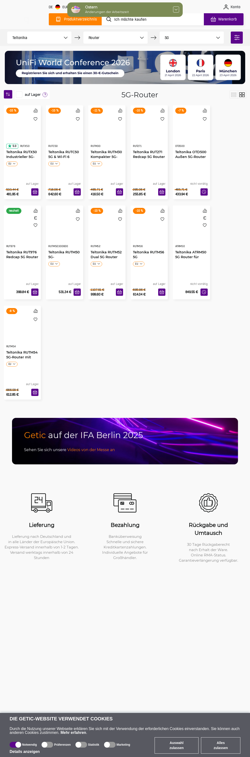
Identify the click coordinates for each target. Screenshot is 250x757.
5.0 (12, 146)
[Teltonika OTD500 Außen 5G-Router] (191, 131)
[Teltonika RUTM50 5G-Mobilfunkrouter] (64, 231)
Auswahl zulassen (176, 745)
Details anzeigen (25, 752)
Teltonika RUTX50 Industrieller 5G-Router (21, 157)
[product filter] (34, 38)
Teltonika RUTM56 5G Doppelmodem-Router (148, 257)
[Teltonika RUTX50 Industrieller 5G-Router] (22, 131)
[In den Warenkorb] (34, 192)
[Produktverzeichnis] (75, 19)
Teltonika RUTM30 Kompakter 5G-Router (106, 157)
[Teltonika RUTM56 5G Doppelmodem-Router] (149, 231)
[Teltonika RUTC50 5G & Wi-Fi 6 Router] (64, 131)
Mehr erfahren (73, 733)
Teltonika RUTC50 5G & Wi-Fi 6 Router (63, 157)
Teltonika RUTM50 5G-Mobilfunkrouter (64, 257)
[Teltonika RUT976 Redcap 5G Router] (22, 231)
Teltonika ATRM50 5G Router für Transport (190, 257)
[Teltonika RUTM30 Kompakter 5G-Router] (107, 131)
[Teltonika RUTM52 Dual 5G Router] (107, 231)
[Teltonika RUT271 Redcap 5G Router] (149, 131)
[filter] (237, 38)
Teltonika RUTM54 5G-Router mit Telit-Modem (22, 357)
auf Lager (33, 94)
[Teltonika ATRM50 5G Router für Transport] (191, 231)
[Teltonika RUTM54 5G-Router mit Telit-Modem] (22, 331)
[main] (26, 18)
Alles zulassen (221, 745)
